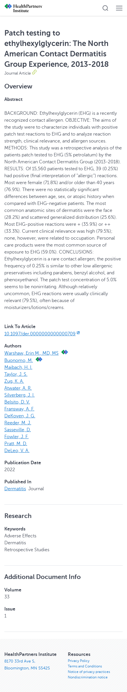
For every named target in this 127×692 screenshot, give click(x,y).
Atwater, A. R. (18, 388)
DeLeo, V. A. (16, 450)
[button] (105, 8)
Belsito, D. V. (17, 402)
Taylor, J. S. (15, 374)
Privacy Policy (78, 661)
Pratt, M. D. (15, 443)
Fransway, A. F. (19, 409)
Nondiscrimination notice (88, 677)
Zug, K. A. (14, 381)
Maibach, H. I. (18, 367)
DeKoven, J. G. (19, 416)
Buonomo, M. (18, 360)
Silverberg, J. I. (19, 395)
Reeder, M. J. (17, 422)
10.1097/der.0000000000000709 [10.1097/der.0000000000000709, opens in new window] (42, 333)
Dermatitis (15, 488)
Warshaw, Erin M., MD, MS (31, 353)
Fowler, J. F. (16, 436)
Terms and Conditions (85, 666)
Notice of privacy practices (89, 672)
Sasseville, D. (17, 429)
